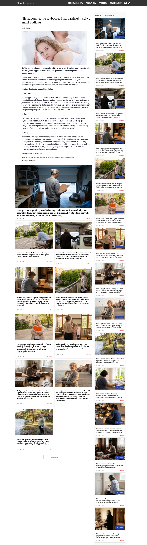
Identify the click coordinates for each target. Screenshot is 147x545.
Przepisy (103, 3)
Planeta (25, 3)
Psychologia (116, 3)
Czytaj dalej (54, 457)
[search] (129, 3)
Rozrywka (91, 3)
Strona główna (75, 3)
